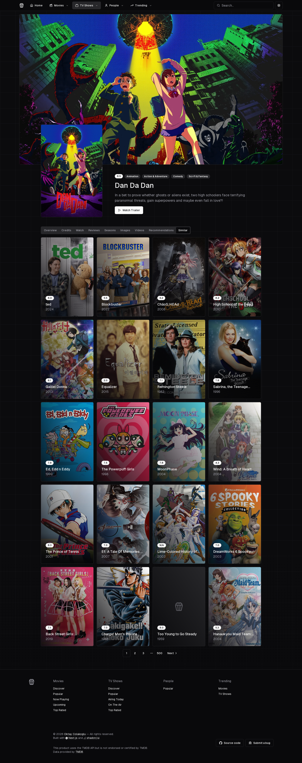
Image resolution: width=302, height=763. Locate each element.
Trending (141, 5)
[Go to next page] (172, 653)
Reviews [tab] (94, 230)
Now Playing (61, 699)
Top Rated (59, 710)
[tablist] (116, 230)
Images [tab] (125, 230)
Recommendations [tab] (161, 230)
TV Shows (86, 5)
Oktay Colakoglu (75, 734)
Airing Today (116, 699)
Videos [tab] (139, 230)
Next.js (71, 737)
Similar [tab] (183, 230)
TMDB (79, 751)
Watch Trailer (129, 210)
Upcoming (59, 704)
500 (159, 653)
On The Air (115, 704)
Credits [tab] (66, 230)
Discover (59, 688)
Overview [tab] (50, 230)
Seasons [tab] (110, 230)
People (114, 5)
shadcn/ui (91, 737)
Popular (58, 693)
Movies (58, 5)
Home (36, 5)
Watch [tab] (80, 230)
